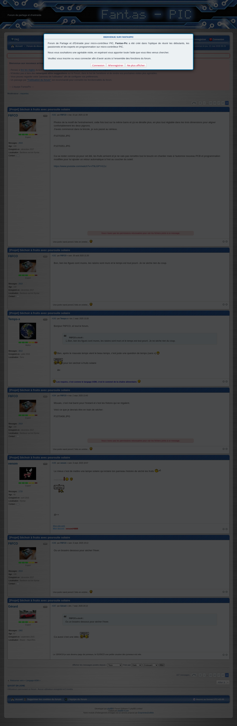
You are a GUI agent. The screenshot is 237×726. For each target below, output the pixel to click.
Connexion (98, 65)
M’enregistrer (115, 65)
